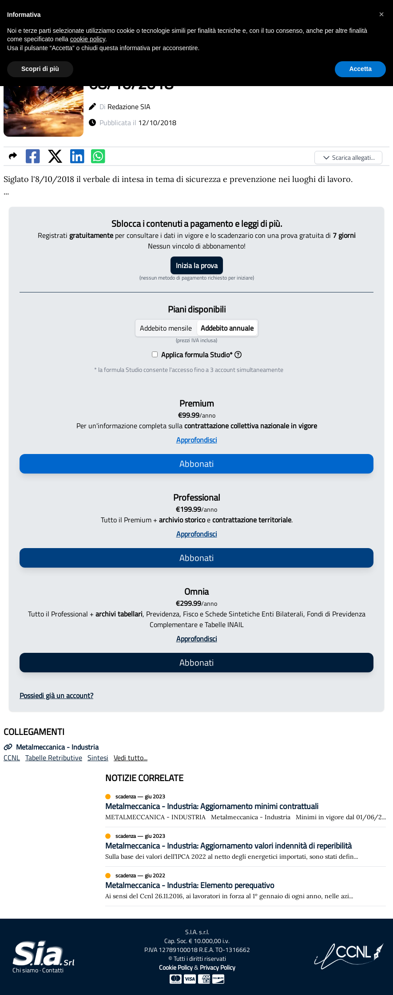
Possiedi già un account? (56, 695)
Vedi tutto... (130, 757)
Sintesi (97, 757)
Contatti (53, 970)
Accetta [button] (360, 68)
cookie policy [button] (87, 39)
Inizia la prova (197, 265)
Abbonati (196, 463)
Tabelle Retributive (53, 757)
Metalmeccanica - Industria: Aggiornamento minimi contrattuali (211, 806)
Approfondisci (196, 439)
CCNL (12, 757)
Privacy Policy (217, 967)
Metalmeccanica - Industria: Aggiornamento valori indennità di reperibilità (228, 846)
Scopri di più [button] (40, 68)
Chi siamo (25, 970)
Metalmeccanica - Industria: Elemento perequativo (189, 885)
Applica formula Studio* (200, 354)
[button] (381, 14)
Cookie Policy (176, 967)
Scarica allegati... (348, 157)
